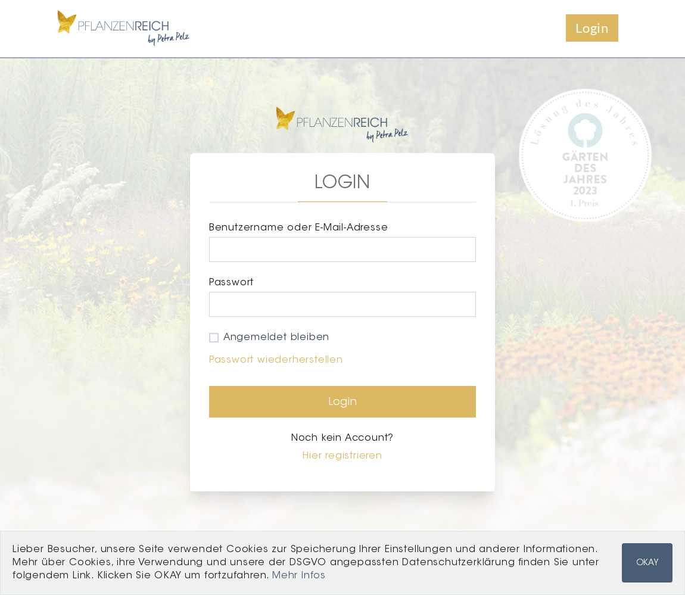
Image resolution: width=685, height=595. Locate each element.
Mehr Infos (299, 576)
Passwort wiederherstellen (276, 360)
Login (592, 28)
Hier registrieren (342, 456)
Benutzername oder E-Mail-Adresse (298, 228)
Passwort (231, 283)
